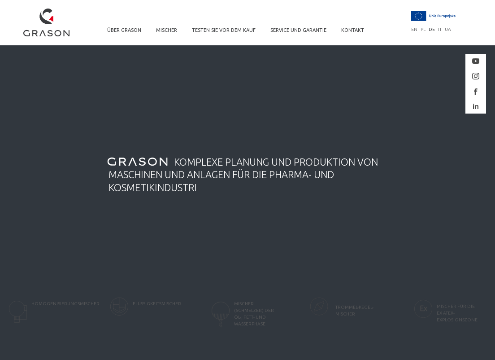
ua (448, 29)
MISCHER (166, 30)
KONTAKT (352, 30)
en (414, 29)
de (432, 29)
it (440, 29)
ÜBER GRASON (124, 30)
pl (423, 29)
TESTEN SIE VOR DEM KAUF (224, 30)
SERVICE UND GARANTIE (298, 30)
